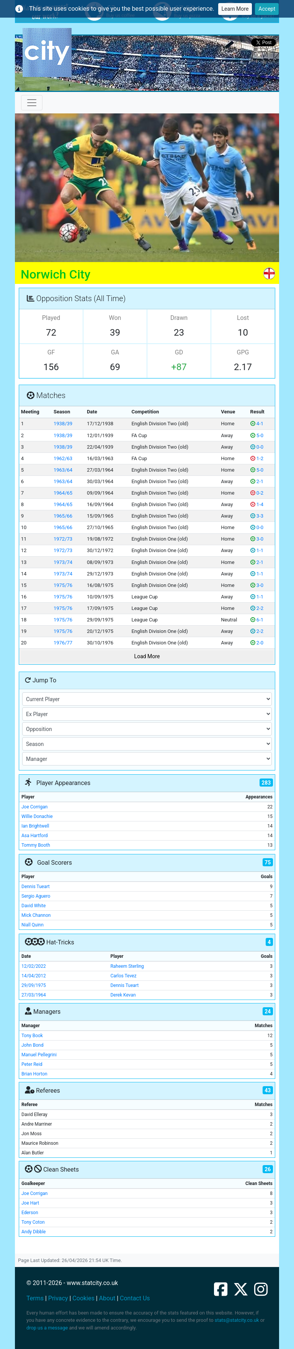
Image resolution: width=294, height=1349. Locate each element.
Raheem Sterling (127, 966)
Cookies (83, 1298)
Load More (147, 656)
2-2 (256, 608)
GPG (243, 352)
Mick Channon (36, 915)
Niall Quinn (32, 925)
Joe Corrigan (34, 807)
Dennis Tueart (35, 886)
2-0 (256, 643)
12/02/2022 (33, 966)
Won (115, 317)
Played (51, 317)
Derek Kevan (123, 995)
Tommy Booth (35, 845)
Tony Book (32, 1035)
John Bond (32, 1045)
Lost (243, 317)
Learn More (235, 9)
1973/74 (63, 562)
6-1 (256, 620)
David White (33, 905)
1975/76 (63, 585)
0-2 (256, 493)
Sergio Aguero (35, 896)
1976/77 (63, 643)
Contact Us (135, 1298)
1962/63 (63, 458)
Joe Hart (30, 1203)
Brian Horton (34, 1074)
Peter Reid (31, 1064)
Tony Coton (33, 1222)
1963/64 (63, 470)
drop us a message (47, 1328)
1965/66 (63, 516)
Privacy (58, 1298)
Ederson (29, 1212)
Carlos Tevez (123, 976)
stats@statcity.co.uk (237, 1320)
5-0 (256, 435)
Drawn (179, 317)
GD (179, 352)
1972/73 (63, 539)
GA (115, 352)
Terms (35, 1298)
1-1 (256, 550)
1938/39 (63, 423)
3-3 (256, 516)
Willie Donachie (37, 816)
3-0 (256, 539)
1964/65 (63, 493)
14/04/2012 (33, 976)
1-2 (256, 458)
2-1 (256, 481)
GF (51, 352)
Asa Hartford (34, 835)
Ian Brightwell (35, 826)
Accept (266, 9)
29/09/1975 (33, 985)
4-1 (256, 423)
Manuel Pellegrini (39, 1054)
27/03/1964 (33, 995)
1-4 (256, 504)
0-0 (256, 447)
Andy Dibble (33, 1231)
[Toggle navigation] (31, 102)
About (107, 1298)
